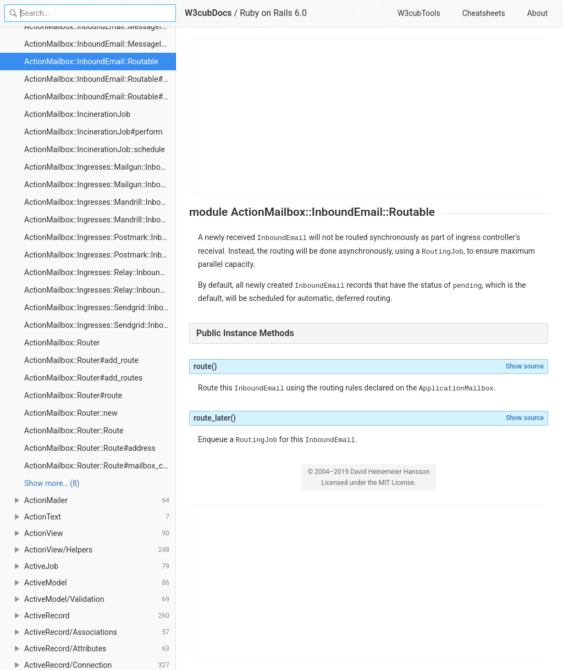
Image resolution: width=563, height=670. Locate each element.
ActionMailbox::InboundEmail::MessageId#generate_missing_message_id (100, 44)
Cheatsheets (483, 13)
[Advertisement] (369, 116)
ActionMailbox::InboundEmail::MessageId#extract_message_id (100, 26)
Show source (525, 366)
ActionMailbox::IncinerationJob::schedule (94, 149)
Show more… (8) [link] (52, 483)
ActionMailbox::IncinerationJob (77, 114)
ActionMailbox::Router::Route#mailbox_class (100, 465)
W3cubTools (419, 13)
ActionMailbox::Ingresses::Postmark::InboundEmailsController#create (100, 254)
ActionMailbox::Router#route (73, 395)
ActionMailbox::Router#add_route (81, 360)
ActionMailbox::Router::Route (73, 430)
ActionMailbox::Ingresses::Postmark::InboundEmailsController (100, 237)
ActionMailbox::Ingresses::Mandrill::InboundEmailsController (100, 202)
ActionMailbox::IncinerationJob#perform (93, 131)
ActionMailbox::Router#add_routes (83, 377)
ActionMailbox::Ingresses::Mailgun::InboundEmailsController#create (100, 184)
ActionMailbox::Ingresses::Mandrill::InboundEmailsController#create (100, 219)
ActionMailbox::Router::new (71, 413)
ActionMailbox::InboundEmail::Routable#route (100, 79)
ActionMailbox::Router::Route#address (90, 448)
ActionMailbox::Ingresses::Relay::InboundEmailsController (100, 272)
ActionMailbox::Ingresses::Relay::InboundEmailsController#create (100, 290)
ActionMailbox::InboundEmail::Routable (91, 61)
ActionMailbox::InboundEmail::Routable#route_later (100, 96)
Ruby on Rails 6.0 (273, 13)
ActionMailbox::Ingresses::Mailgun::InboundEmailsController (100, 167)
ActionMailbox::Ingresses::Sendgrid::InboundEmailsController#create (100, 325)
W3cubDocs (208, 13)
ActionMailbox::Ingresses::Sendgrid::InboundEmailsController (100, 307)
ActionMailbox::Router (62, 342)
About (537, 13)
